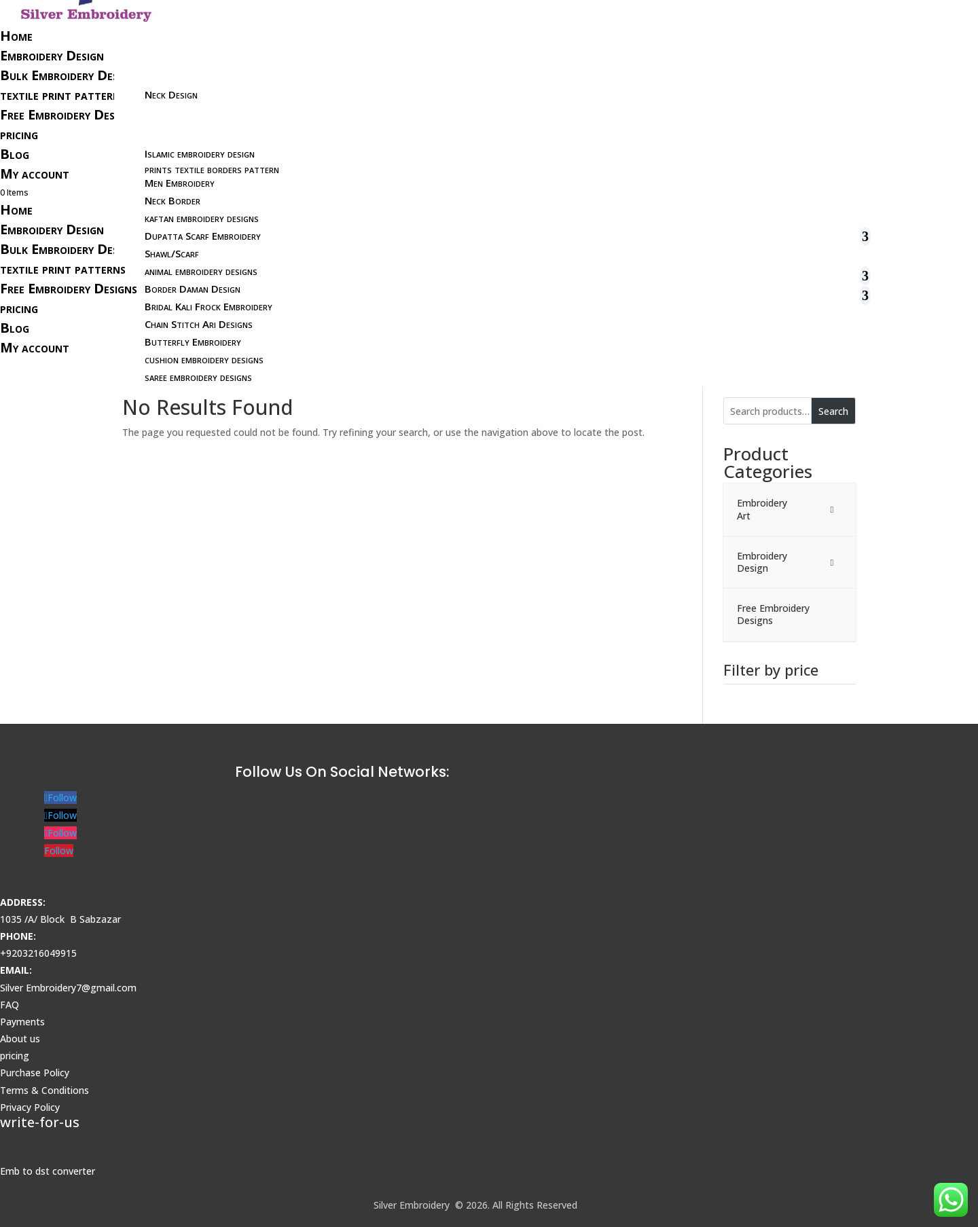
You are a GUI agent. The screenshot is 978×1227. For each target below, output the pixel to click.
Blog (14, 154)
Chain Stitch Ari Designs (199, 324)
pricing (19, 134)
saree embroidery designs (198, 377)
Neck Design (171, 94)
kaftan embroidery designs (202, 218)
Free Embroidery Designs (68, 114)
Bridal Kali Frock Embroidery (208, 306)
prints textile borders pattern (212, 169)
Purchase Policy (34, 1072)
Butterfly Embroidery (193, 341)
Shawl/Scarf (172, 253)
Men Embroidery (180, 182)
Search (833, 411)
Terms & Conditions (44, 1090)
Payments (22, 1021)
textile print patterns (63, 95)
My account (34, 173)
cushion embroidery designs (204, 359)
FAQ (9, 1004)
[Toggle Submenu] (832, 509)
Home (16, 35)
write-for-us (39, 1122)
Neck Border (172, 200)
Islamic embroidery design (200, 153)
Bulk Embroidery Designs (70, 75)
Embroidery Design (52, 55)
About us (20, 1038)
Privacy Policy (30, 1107)
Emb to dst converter (47, 1171)
